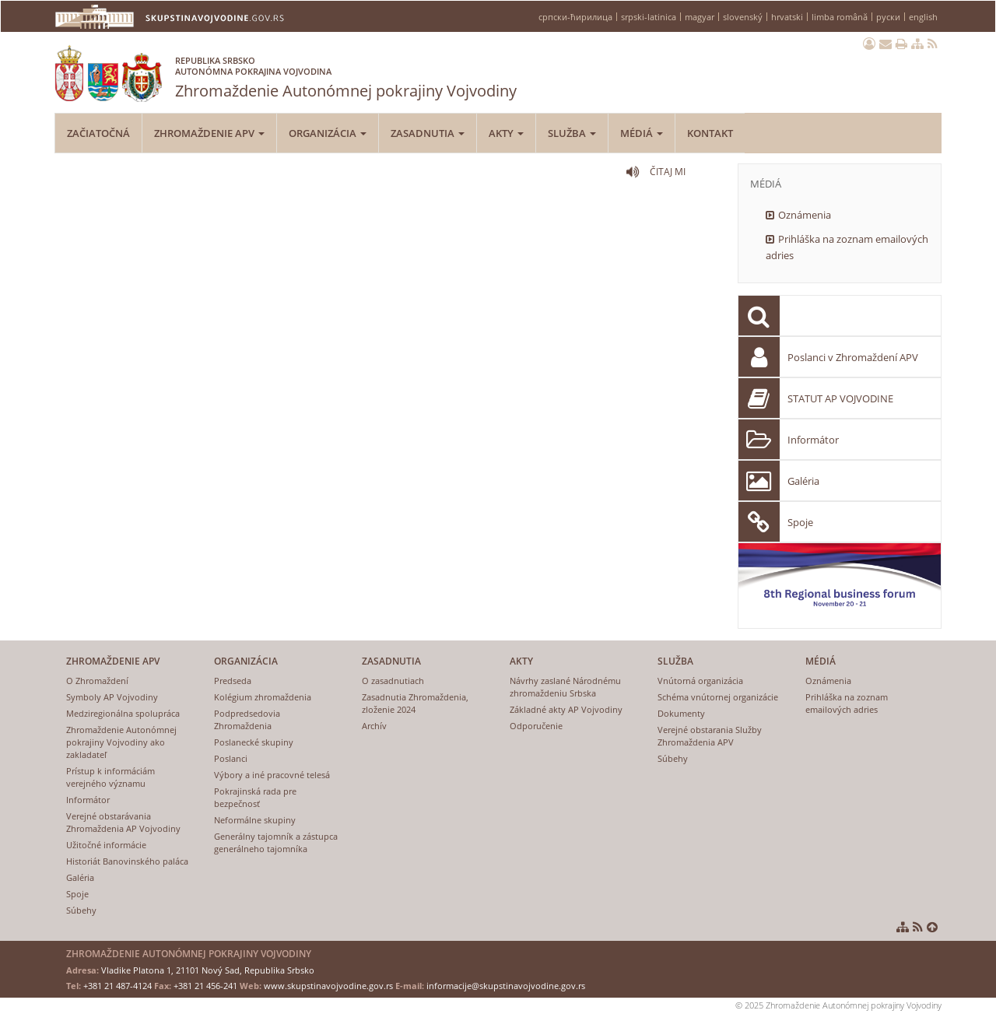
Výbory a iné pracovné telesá (272, 775)
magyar (699, 17)
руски (888, 17)
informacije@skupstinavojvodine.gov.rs (505, 985)
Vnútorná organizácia (700, 680)
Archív (374, 726)
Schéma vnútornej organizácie (718, 697)
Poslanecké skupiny (253, 742)
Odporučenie (536, 726)
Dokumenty (681, 713)
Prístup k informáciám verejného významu (110, 777)
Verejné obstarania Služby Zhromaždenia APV (710, 736)
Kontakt (710, 133)
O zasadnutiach (393, 680)
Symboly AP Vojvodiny (112, 697)
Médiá (641, 133)
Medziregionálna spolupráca (123, 713)
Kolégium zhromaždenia (262, 697)
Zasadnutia (428, 133)
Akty (506, 133)
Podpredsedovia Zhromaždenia (247, 719)
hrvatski (787, 17)
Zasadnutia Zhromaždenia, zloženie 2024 (415, 703)
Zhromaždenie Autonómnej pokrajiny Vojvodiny (346, 74)
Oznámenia (804, 215)
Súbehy (81, 910)
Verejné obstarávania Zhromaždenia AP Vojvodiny (123, 822)
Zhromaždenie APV (209, 133)
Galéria (803, 481)
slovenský (743, 17)
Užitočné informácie (106, 845)
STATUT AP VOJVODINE (840, 398)
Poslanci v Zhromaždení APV (852, 357)
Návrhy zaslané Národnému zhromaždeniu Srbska (565, 687)
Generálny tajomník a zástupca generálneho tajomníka (276, 842)
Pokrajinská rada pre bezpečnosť (255, 797)
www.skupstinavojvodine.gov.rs (328, 985)
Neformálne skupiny (255, 820)
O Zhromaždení (97, 680)
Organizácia (327, 133)
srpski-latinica (648, 17)
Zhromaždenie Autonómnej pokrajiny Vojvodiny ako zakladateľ (121, 742)
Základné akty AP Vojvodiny (566, 709)
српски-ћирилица (575, 17)
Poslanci (230, 758)
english (923, 17)
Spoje (800, 522)
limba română (840, 17)
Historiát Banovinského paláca (127, 861)
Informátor (813, 440)
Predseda (232, 680)
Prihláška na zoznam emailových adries (847, 247)
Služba (572, 133)
